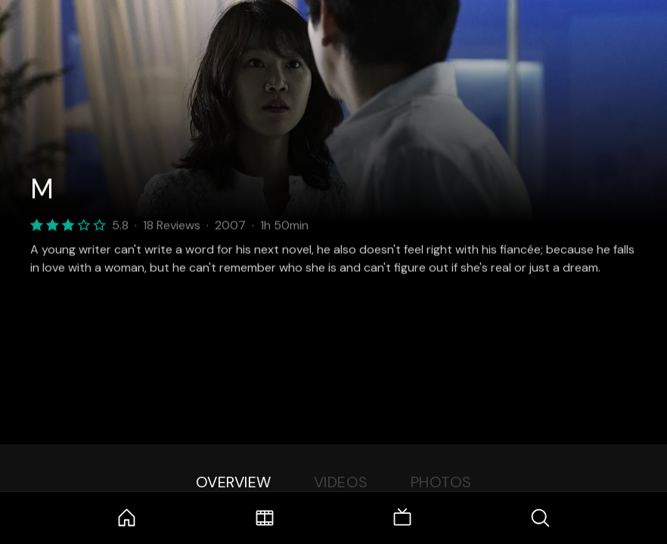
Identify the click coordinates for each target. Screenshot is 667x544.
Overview (233, 482)
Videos (341, 482)
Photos (441, 482)
